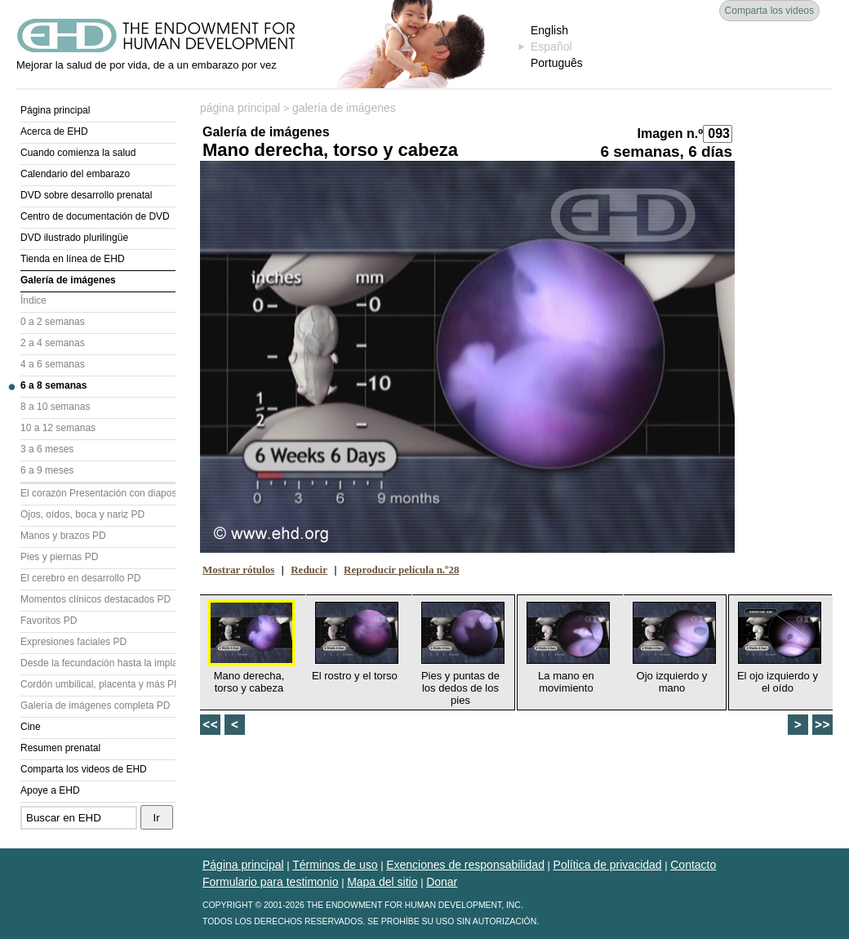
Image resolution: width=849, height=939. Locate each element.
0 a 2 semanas (52, 321)
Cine (30, 726)
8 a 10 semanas (55, 406)
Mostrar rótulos (238, 569)
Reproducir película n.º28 (401, 569)
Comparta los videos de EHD (83, 769)
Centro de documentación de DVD (95, 216)
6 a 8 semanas (53, 385)
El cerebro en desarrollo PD (80, 578)
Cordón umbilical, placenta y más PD (98, 684)
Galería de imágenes (68, 280)
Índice (33, 300)
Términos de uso (334, 864)
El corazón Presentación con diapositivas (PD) (98, 493)
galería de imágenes (344, 107)
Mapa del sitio (382, 881)
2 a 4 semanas (52, 343)
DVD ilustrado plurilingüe (74, 237)
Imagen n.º (670, 133)
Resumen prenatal (60, 748)
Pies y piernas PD (59, 557)
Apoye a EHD (50, 790)
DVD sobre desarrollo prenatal (86, 195)
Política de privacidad (607, 864)
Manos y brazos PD (63, 535)
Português (557, 62)
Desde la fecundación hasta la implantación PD (98, 663)
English (549, 30)
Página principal (55, 110)
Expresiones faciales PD (73, 642)
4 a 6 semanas (52, 364)
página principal (240, 107)
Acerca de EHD (54, 131)
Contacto (693, 864)
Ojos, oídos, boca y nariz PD (82, 514)
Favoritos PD (48, 620)
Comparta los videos (769, 10)
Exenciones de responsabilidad (465, 864)
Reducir (309, 569)
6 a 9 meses (46, 470)
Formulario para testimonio (270, 881)
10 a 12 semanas (58, 428)
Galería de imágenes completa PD (95, 705)
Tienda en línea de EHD (72, 259)
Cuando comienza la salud (78, 152)
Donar (441, 881)
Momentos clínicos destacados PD (95, 599)
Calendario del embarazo (75, 174)
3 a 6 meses (46, 449)
